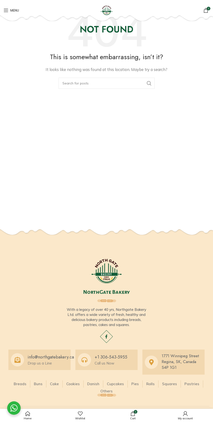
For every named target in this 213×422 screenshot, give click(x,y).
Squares (169, 384)
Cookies (73, 384)
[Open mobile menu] (11, 10)
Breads (20, 384)
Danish (93, 384)
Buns (38, 384)
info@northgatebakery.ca (51, 357)
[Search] (107, 83)
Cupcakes (115, 384)
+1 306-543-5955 (111, 357)
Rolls (150, 384)
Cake (54, 384)
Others (106, 391)
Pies (135, 384)
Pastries (191, 384)
